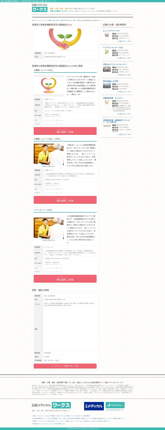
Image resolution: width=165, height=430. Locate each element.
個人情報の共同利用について (99, 418)
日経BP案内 (86, 416)
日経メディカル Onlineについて (66, 416)
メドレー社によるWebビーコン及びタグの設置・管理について (93, 421)
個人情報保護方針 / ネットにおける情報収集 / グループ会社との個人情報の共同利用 (56, 418)
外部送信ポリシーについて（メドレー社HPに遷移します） (49, 424)
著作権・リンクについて (39, 421)
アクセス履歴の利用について (117, 418)
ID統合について (85, 418)
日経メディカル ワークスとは (41, 416)
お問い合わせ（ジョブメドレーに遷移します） (61, 421)
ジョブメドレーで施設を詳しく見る (65, 366)
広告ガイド (79, 416)
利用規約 (52, 416)
